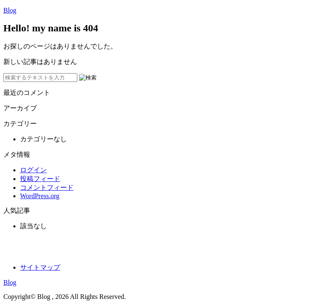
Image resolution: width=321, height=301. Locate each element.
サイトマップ (40, 267)
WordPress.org (39, 195)
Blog (9, 10)
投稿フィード (40, 178)
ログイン (33, 169)
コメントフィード (47, 187)
